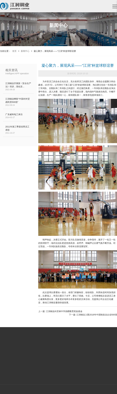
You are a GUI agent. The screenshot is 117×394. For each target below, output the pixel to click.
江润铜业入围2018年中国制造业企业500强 (96, 314)
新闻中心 (25, 51)
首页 (14, 51)
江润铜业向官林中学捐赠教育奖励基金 (64, 311)
